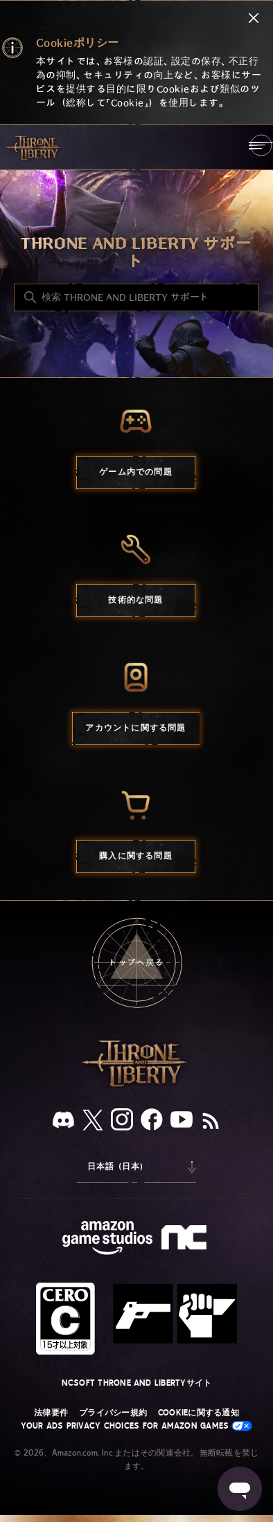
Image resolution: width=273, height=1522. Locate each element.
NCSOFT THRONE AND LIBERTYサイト (137, 1383)
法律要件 (51, 1413)
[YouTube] (181, 1122)
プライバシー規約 (113, 1413)
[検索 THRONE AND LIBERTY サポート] (136, 297)
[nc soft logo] (186, 1240)
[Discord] (63, 1122)
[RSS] (210, 1122)
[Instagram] (122, 1122)
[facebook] (152, 1122)
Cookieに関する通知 (198, 1413)
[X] (92, 1122)
